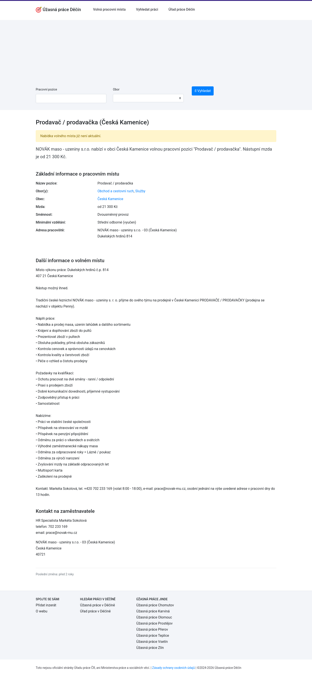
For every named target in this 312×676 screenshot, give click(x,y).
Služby (140, 191)
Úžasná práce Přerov (152, 629)
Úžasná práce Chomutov (155, 605)
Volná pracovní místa (109, 9)
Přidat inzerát (46, 605)
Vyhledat (203, 91)
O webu (41, 611)
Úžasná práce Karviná (153, 611)
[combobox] (148, 98)
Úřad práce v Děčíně (95, 611)
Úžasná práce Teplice (152, 635)
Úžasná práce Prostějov (154, 623)
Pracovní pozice (46, 89)
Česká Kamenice (110, 199)
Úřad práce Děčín (182, 9)
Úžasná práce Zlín (150, 648)
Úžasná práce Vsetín (152, 642)
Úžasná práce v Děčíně (97, 605)
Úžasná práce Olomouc (154, 617)
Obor (116, 89)
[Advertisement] (156, 50)
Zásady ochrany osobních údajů (173, 667)
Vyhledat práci (147, 9)
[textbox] (121, 98)
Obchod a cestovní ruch (116, 191)
